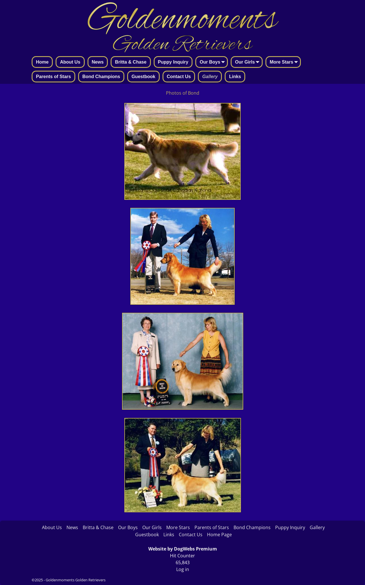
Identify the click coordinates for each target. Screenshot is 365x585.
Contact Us (179, 76)
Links (235, 76)
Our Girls (248, 62)
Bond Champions (101, 76)
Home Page (219, 534)
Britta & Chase (130, 62)
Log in (182, 569)
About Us (70, 62)
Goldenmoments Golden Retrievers (76, 579)
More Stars (285, 62)
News (98, 62)
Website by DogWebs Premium (182, 549)
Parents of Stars (53, 76)
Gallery (210, 76)
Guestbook (143, 76)
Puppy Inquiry (173, 62)
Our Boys (213, 62)
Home (42, 62)
